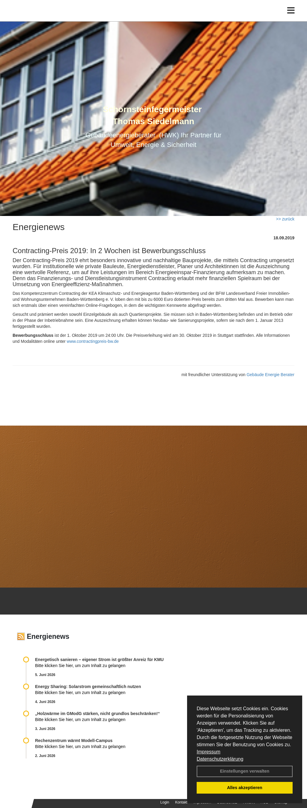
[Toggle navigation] (291, 17)
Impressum (208, 751)
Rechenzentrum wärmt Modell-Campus (73, 740)
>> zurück (285, 219)
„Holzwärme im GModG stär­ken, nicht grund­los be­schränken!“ (97, 713)
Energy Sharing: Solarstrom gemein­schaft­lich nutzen (88, 686)
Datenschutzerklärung (220, 759)
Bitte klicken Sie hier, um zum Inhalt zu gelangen (80, 665)
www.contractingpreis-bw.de (93, 341)
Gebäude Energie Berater (270, 374)
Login (164, 802)
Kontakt (181, 802)
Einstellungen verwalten (245, 771)
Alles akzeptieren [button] (244, 787)
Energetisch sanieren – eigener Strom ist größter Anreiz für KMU (99, 659)
